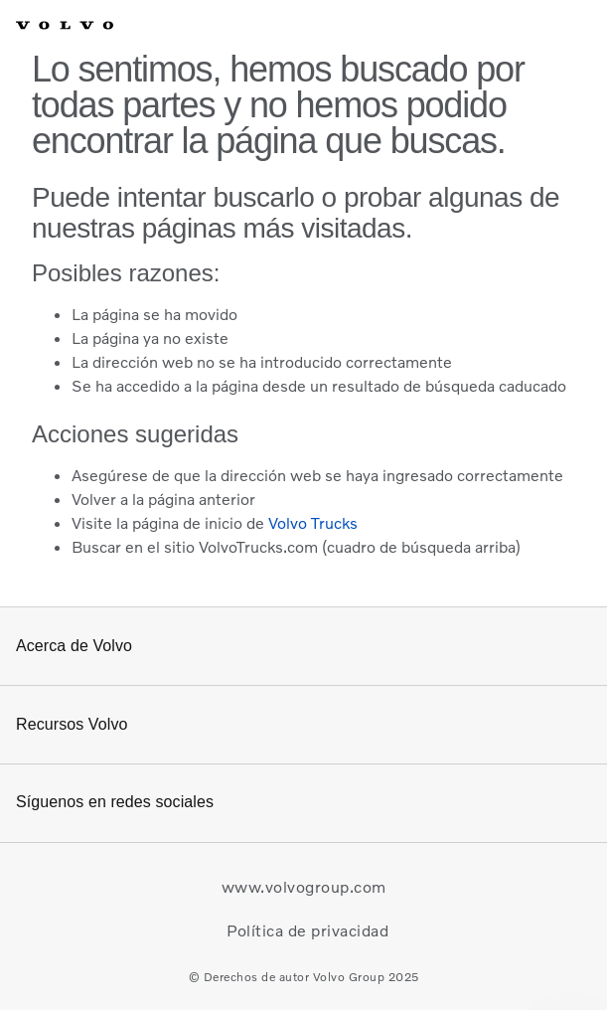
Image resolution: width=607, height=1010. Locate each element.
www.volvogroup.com (304, 887)
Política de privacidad (307, 930)
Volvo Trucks (313, 523)
